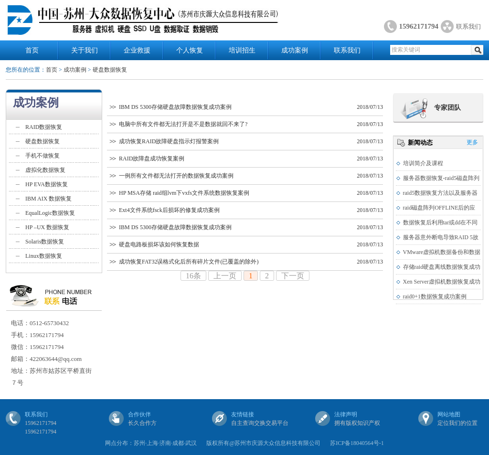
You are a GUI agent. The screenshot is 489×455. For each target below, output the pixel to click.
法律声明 (345, 414)
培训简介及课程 (423, 163)
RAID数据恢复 (43, 127)
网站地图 (448, 414)
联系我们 (468, 26)
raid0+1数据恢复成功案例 (435, 296)
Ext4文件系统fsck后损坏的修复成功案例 (169, 210)
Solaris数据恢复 (44, 241)
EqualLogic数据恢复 (50, 213)
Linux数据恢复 (43, 256)
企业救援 (137, 50)
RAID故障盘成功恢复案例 (151, 158)
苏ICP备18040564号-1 (357, 443)
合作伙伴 (139, 414)
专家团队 (447, 107)
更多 (472, 142)
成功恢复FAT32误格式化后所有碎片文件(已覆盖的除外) (188, 261)
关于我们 (84, 50)
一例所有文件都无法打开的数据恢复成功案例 (176, 175)
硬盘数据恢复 (110, 69)
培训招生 (242, 50)
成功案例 (294, 50)
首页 (32, 50)
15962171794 (419, 26)
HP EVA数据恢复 (46, 184)
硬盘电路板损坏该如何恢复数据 (159, 244)
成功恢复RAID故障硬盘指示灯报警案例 (169, 141)
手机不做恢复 (42, 155)
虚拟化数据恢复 (45, 170)
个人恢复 (189, 50)
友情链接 (242, 414)
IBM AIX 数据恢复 (48, 198)
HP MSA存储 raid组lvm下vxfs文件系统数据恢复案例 (184, 193)
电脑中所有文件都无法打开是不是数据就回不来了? (183, 124)
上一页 (224, 276)
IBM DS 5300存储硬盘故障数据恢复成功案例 (175, 107)
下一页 (292, 276)
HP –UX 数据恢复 (47, 227)
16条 (193, 276)
